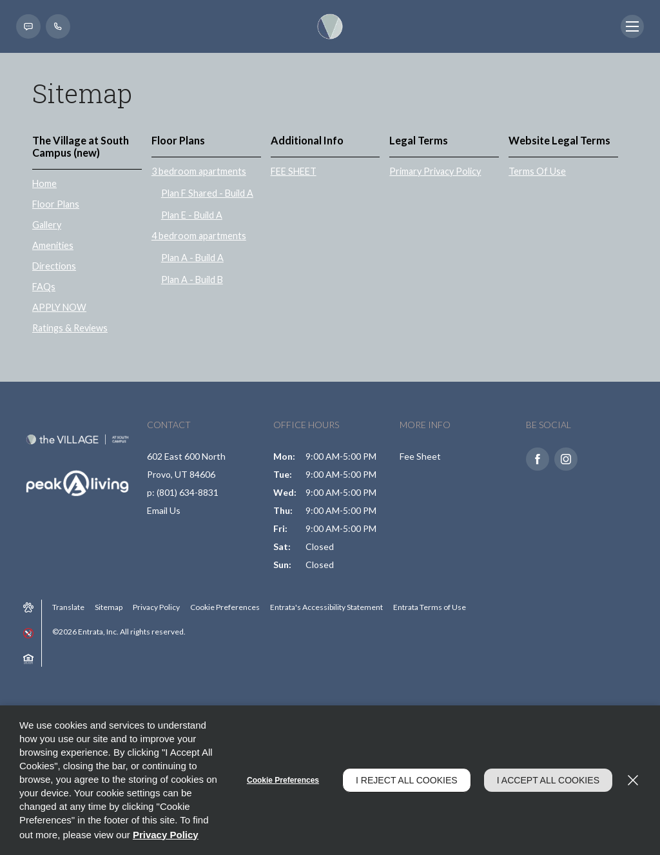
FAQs (43, 286)
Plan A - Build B (192, 279)
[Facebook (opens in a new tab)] (537, 459)
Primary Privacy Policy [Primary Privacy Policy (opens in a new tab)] (435, 171)
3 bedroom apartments (198, 171)
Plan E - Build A (191, 215)
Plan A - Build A (192, 257)
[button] (28, 26)
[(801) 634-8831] (58, 26)
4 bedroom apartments (198, 235)
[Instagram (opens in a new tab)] (566, 459)
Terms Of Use (537, 171)
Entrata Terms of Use (429, 607)
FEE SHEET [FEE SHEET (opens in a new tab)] (293, 171)
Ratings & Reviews (70, 327)
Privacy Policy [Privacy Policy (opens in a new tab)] (156, 607)
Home (44, 183)
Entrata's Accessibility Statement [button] (326, 607)
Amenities (52, 245)
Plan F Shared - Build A (207, 193)
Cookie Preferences (283, 780)
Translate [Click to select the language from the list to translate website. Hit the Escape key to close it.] (68, 607)
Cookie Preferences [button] (225, 607)
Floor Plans (55, 204)
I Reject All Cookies (407, 780)
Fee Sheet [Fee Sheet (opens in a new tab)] (420, 456)
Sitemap (108, 607)
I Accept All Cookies (548, 780)
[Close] (633, 780)
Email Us (163, 510)
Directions (54, 265)
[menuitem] (91, 237)
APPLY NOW (59, 307)
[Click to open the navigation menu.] (632, 26)
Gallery (46, 224)
